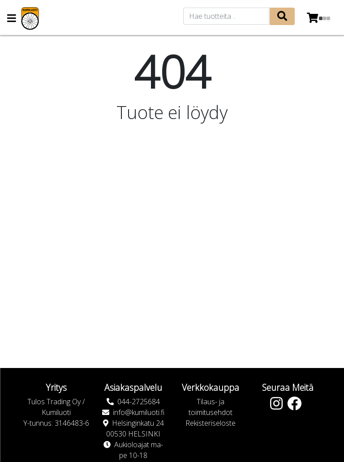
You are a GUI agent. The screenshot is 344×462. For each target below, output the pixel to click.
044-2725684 (138, 401)
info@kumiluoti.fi (138, 412)
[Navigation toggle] (11, 19)
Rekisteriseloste (210, 423)
